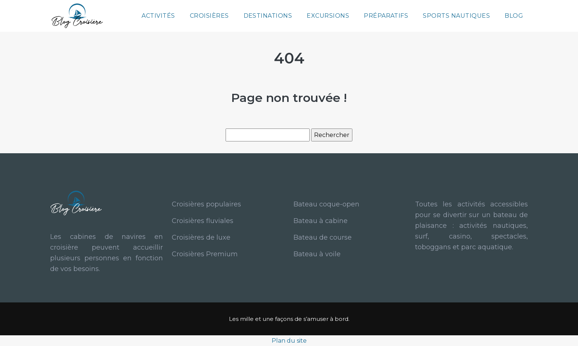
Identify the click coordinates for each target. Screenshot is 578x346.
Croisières (209, 15)
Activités (158, 15)
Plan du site (289, 340)
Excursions (328, 15)
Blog (514, 15)
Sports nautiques (456, 15)
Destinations (268, 15)
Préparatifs (386, 15)
